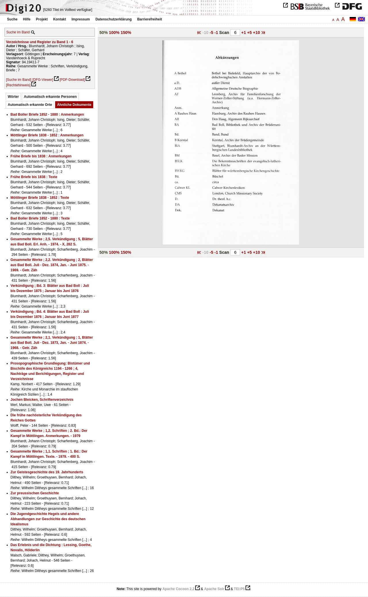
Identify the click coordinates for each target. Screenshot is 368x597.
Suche (12, 19)
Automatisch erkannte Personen (50, 97)
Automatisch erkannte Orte (30, 105)
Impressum (81, 19)
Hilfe (26, 19)
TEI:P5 (239, 589)
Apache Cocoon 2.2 (178, 589)
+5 (250, 32)
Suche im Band (18, 32)
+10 (257, 32)
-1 (216, 32)
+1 (244, 32)
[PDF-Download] (72, 80)
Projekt (42, 19)
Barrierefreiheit (149, 19)
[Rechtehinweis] (18, 85)
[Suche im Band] (18, 80)
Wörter (13, 97)
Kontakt (59, 19)
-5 (212, 32)
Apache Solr (214, 589)
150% (126, 32)
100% (114, 32)
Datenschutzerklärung (113, 19)
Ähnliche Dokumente (74, 105)
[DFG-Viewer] (42, 80)
